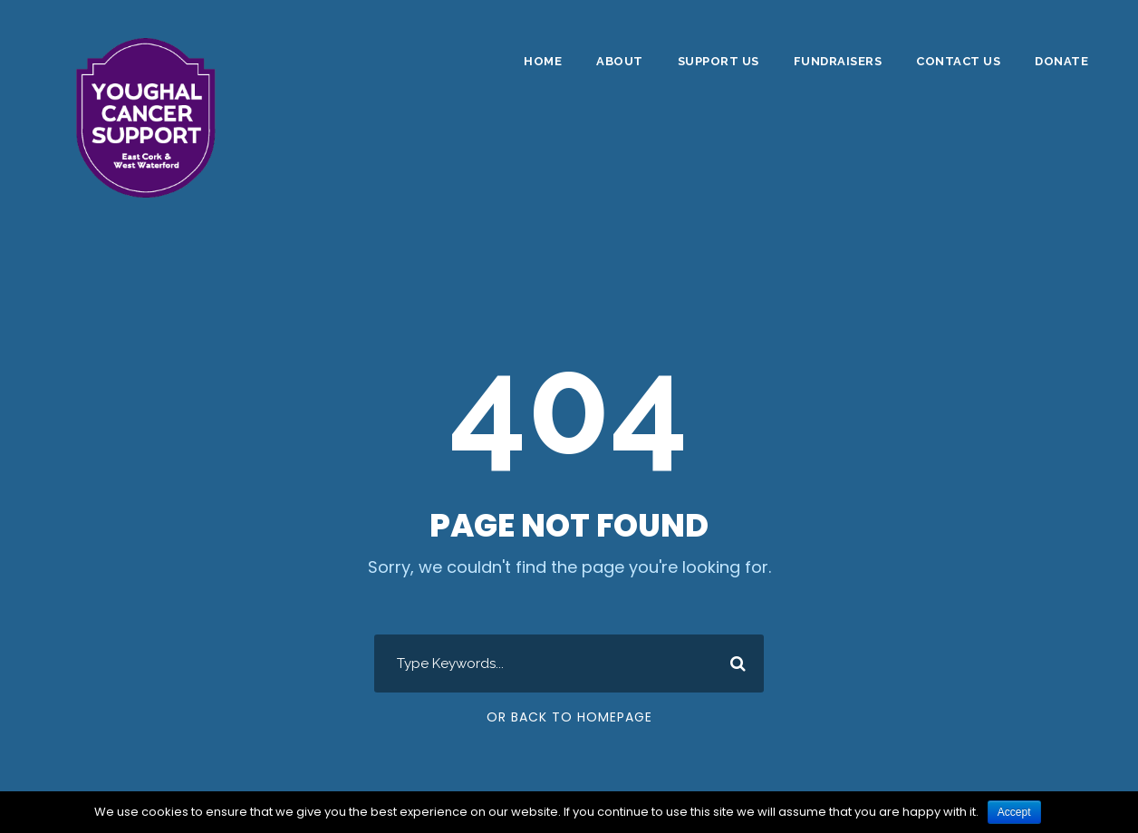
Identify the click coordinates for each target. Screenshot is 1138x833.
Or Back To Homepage (569, 717)
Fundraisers (838, 61)
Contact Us (958, 61)
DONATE (1061, 61)
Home (543, 61)
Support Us (718, 61)
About (619, 61)
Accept (1014, 812)
